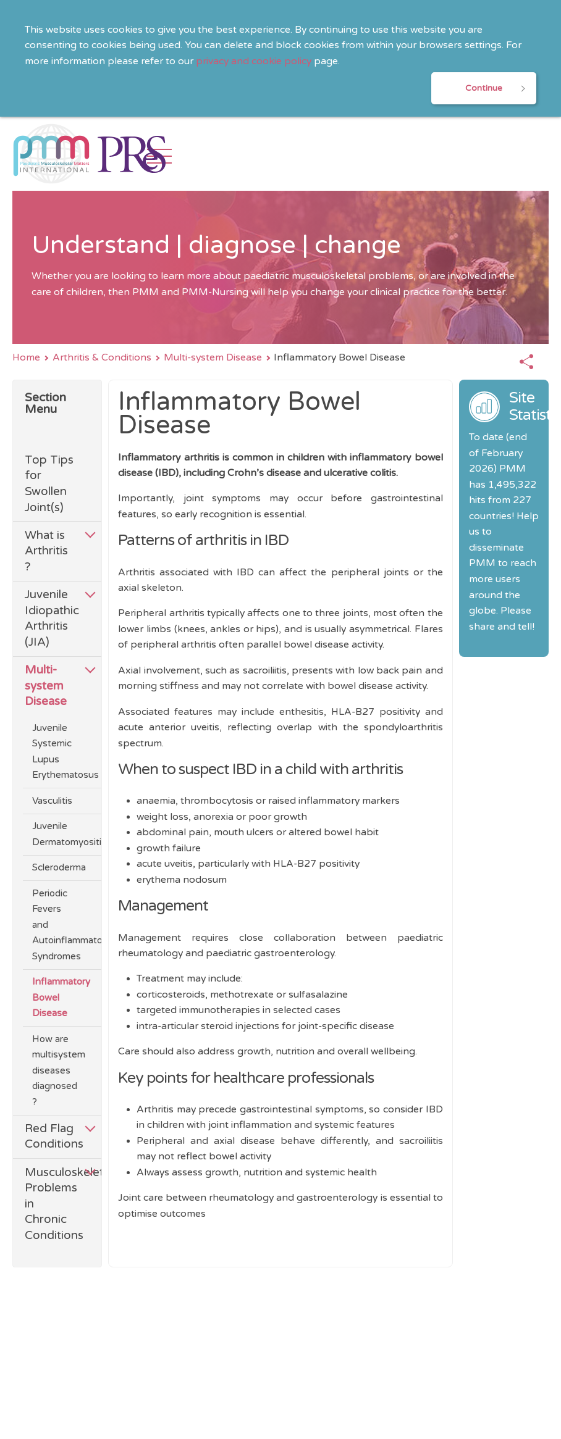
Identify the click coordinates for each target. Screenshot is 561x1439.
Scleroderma (54, 866)
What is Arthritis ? (46, 551)
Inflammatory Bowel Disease (54, 996)
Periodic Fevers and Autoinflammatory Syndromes (54, 924)
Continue (483, 88)
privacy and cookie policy (253, 61)
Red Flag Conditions (51, 1135)
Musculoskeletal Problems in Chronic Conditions (51, 1203)
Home (26, 358)
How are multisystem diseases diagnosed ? (54, 1070)
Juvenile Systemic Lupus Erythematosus (54, 751)
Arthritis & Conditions (102, 358)
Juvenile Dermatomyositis (54, 833)
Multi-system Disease (213, 358)
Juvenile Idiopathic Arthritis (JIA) (51, 618)
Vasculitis (52, 800)
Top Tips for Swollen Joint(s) (49, 483)
